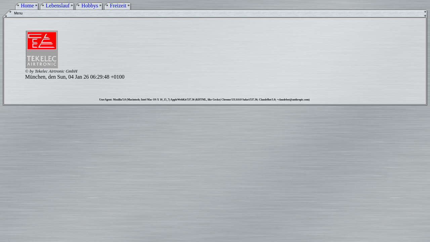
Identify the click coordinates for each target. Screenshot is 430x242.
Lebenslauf (57, 5)
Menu (18, 13)
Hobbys (89, 5)
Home (27, 5)
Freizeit (118, 5)
